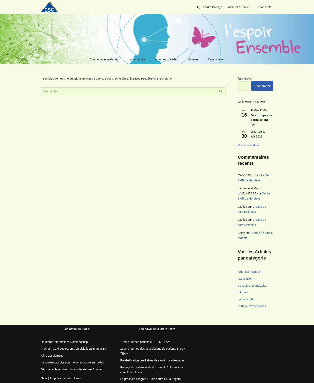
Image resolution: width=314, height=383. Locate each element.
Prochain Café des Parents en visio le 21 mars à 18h (74, 348)
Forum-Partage (212, 7)
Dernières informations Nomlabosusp (64, 341)
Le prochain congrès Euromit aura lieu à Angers (150, 378)
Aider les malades (166, 59)
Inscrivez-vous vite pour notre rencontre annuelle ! (72, 362)
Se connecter (264, 7)
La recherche (137, 59)
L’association (216, 59)
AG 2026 (256, 136)
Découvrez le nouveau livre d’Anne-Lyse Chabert (72, 369)
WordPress (74, 378)
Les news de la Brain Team (157, 328)
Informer (193, 59)
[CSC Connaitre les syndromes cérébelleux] (51, 7)
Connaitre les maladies (104, 59)
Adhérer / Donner (239, 7)
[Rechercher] (198, 7)
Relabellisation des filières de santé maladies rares (152, 360)
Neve (44, 378)
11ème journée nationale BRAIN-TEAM (145, 341)
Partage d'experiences (252, 306)
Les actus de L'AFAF (77, 328)
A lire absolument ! (52, 355)
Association (245, 278)
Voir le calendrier (248, 145)
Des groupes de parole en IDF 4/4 (261, 120)
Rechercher (245, 78)
